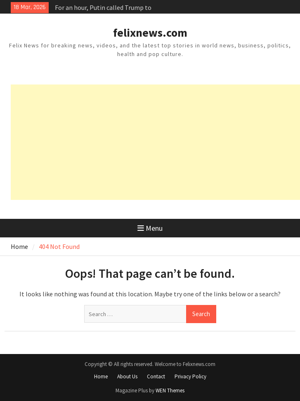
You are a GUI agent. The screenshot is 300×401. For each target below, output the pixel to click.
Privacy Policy (190, 376)
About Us (127, 376)
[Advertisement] (155, 142)
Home (101, 376)
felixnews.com (150, 32)
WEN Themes (170, 390)
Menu (150, 228)
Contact (156, 376)
